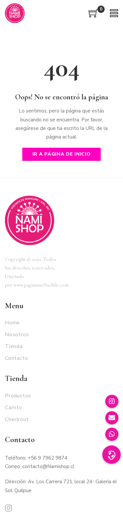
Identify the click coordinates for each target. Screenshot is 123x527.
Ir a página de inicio (61, 154)
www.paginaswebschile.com (41, 285)
